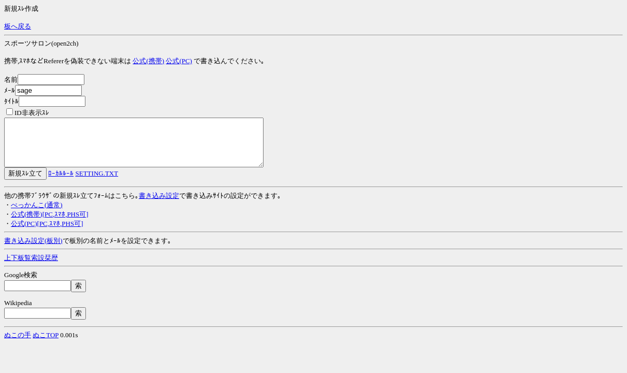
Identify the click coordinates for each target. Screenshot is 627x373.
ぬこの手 (17, 344)
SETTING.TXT (97, 183)
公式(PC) (179, 61)
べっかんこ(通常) (37, 214)
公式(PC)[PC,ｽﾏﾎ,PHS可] (47, 233)
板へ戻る (17, 26)
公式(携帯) (148, 61)
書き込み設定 (159, 205)
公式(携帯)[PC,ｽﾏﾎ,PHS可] (50, 223)
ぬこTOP (46, 344)
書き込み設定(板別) (33, 250)
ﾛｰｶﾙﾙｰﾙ (61, 183)
